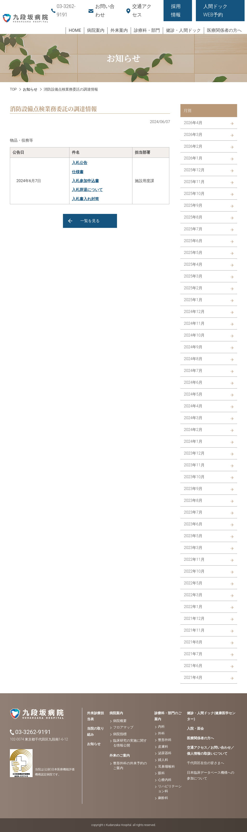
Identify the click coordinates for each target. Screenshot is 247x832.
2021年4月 (193, 677)
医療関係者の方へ (200, 738)
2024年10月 (194, 335)
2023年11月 (194, 465)
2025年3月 (193, 276)
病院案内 (116, 713)
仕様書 (77, 172)
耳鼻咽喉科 (166, 766)
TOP (13, 89)
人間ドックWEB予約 (215, 10)
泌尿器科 (165, 753)
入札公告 (79, 162)
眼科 (161, 773)
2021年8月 (193, 642)
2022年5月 (193, 583)
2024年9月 (193, 347)
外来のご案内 (120, 755)
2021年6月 (193, 665)
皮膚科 (163, 746)
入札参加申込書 (85, 180)
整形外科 (165, 740)
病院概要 (120, 721)
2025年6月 (193, 240)
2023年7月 (193, 512)
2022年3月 (193, 595)
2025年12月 (194, 170)
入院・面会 (195, 728)
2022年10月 (194, 571)
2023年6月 (193, 524)
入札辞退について (87, 189)
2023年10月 (194, 477)
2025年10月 (194, 193)
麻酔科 (163, 798)
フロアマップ (123, 727)
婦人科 (163, 760)
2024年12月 (194, 311)
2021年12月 (194, 618)
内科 (161, 726)
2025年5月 (193, 252)
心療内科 (165, 780)
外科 (161, 733)
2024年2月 (193, 429)
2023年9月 (193, 488)
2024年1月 (193, 441)
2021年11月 (194, 630)
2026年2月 (193, 146)
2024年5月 (193, 394)
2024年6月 (193, 382)
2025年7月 (193, 229)
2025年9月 (193, 205)
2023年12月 (194, 453)
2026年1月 (193, 158)
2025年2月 (193, 288)
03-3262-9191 (33, 732)
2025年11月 (194, 181)
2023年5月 (193, 536)
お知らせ (30, 89)
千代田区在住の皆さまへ (205, 763)
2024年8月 (193, 359)
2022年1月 (193, 606)
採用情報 (176, 10)
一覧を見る (90, 220)
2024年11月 (194, 323)
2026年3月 (193, 134)
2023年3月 (193, 547)
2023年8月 (193, 500)
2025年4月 (193, 264)
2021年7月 (193, 654)
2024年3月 (193, 418)
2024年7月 (193, 370)
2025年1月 (193, 299)
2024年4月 (193, 406)
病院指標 (120, 734)
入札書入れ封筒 (85, 199)
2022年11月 (194, 559)
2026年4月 (193, 122)
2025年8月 (193, 217)
